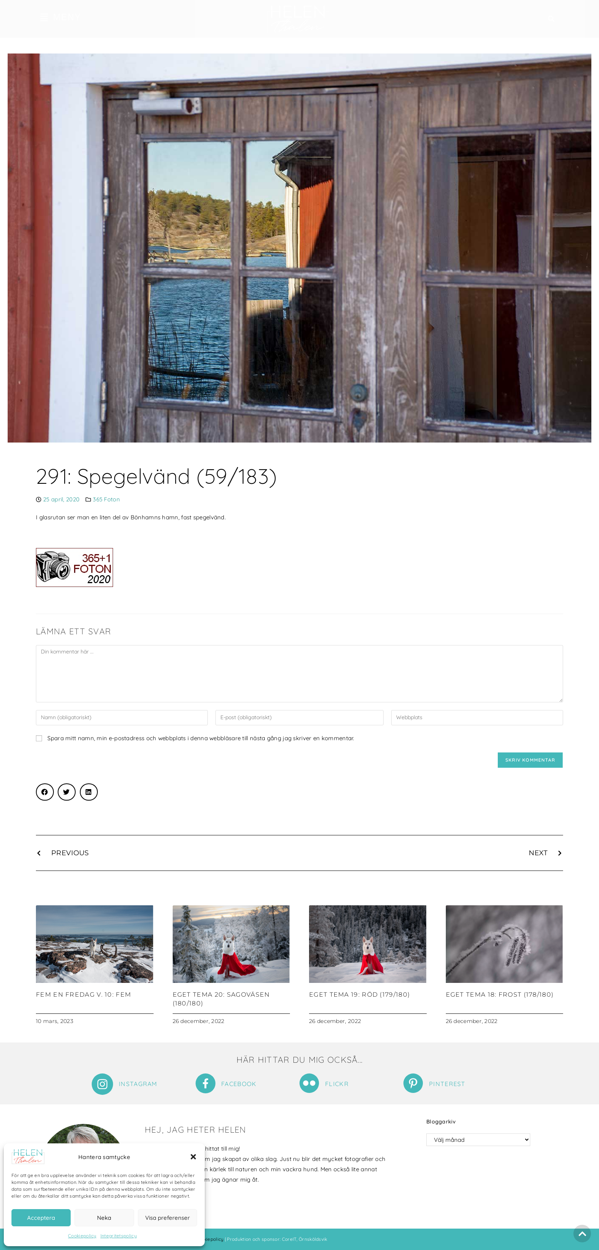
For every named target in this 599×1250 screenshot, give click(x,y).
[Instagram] (102, 1084)
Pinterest (447, 1084)
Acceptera (41, 1217)
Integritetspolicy (118, 1236)
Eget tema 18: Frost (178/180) (500, 994)
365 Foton (106, 499)
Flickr (337, 1084)
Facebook (238, 1084)
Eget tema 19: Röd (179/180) (359, 994)
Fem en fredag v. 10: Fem (83, 994)
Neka (104, 1217)
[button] (193, 1157)
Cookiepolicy (82, 1236)
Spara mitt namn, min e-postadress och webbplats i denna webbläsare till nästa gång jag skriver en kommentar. (200, 738)
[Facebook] (205, 1083)
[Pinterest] (413, 1083)
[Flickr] (309, 1083)
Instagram (138, 1084)
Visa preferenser (167, 1217)
